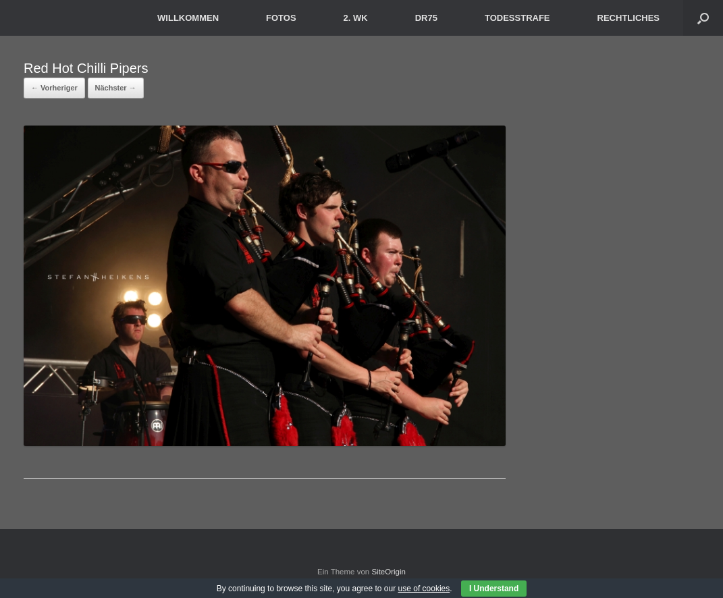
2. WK (356, 18)
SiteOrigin (388, 572)
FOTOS (281, 18)
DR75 (426, 18)
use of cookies (424, 588)
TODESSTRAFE (517, 18)
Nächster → (115, 88)
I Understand (493, 588)
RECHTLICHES (628, 18)
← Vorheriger (54, 88)
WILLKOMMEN (188, 18)
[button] (703, 18)
